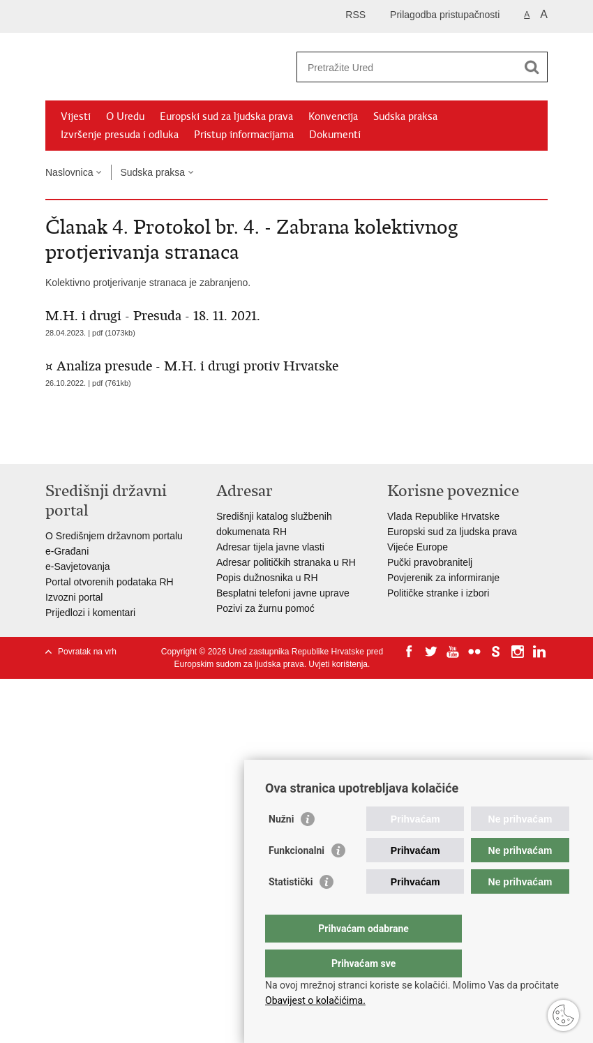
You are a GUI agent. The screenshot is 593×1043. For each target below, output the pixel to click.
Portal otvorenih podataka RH (109, 581)
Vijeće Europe (417, 547)
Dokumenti (335, 134)
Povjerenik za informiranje (443, 577)
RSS (355, 14)
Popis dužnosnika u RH (267, 577)
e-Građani (67, 551)
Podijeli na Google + (142, 442)
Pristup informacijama (244, 134)
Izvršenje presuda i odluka (120, 134)
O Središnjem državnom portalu (114, 535)
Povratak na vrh (87, 651)
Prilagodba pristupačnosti (445, 14)
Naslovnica (69, 172)
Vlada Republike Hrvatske (443, 516)
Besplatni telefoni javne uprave (283, 593)
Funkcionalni (296, 878)
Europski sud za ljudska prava (226, 116)
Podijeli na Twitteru (112, 442)
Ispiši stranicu (52, 442)
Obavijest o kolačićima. (315, 1000)
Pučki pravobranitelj (429, 562)
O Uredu (125, 116)
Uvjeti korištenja (338, 664)
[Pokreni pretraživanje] (531, 67)
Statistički (291, 909)
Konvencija (333, 116)
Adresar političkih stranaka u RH (286, 562)
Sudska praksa (405, 116)
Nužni (281, 847)
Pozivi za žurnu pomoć (265, 608)
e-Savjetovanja (77, 566)
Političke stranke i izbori (438, 593)
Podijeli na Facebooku (82, 442)
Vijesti (76, 116)
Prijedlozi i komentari (90, 612)
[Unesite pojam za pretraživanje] (407, 67)
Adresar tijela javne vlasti (270, 547)
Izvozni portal (74, 597)
